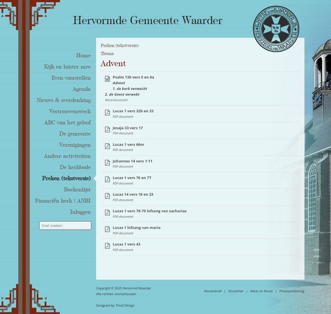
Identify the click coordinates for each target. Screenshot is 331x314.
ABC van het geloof (67, 122)
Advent (113, 63)
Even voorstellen (71, 78)
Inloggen (80, 212)
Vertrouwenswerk (70, 111)
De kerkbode (75, 167)
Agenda (82, 89)
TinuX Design (125, 305)
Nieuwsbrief (213, 291)
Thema (107, 53)
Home (83, 55)
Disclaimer (236, 291)
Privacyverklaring (291, 291)
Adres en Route (261, 291)
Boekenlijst (77, 190)
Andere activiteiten (67, 156)
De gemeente (75, 134)
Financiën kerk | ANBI (63, 201)
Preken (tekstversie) (66, 178)
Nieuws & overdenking (64, 100)
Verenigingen (75, 145)
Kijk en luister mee (67, 67)
